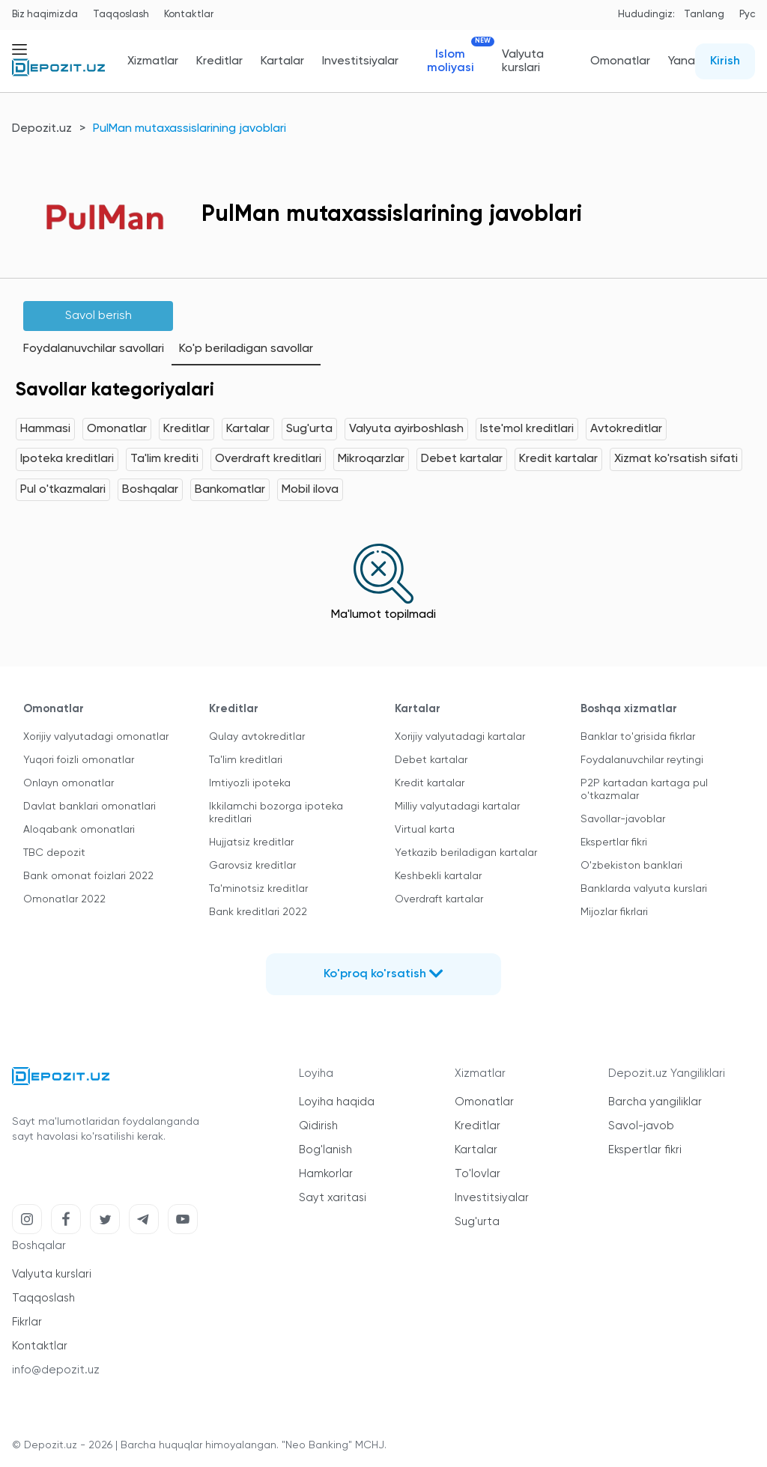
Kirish (725, 61)
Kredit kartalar (558, 459)
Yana (681, 61)
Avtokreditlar (626, 429)
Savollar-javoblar (622, 819)
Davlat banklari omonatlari (89, 806)
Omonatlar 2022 (64, 899)
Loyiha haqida (337, 1102)
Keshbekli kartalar (438, 876)
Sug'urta (309, 429)
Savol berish (98, 316)
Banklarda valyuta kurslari (643, 889)
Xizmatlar (152, 61)
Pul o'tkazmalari (63, 490)
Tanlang (704, 14)
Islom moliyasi (456, 61)
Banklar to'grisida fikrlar (637, 737)
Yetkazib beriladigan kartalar (466, 853)
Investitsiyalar (360, 61)
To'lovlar (477, 1173)
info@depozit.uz (56, 1370)
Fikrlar (27, 1322)
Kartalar (282, 61)
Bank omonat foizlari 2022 (88, 876)
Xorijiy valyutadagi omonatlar (96, 737)
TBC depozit (54, 853)
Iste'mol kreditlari (527, 429)
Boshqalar (150, 490)
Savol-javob (641, 1126)
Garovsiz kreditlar (252, 865)
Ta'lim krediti (164, 459)
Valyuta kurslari (523, 61)
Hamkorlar (326, 1173)
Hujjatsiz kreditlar (251, 842)
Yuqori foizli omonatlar (78, 760)
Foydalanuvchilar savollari (93, 349)
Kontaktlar (188, 14)
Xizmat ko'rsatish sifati (676, 459)
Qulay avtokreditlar (257, 737)
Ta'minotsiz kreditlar (258, 889)
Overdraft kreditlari (268, 459)
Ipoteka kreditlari (67, 459)
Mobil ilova (310, 490)
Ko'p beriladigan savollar (246, 349)
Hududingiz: (646, 14)
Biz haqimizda (45, 14)
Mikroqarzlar (371, 459)
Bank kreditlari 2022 (258, 912)
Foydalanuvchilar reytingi (641, 760)
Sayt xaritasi (332, 1197)
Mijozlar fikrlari (614, 912)
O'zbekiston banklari (631, 865)
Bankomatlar (230, 490)
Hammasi (45, 429)
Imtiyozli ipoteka (250, 783)
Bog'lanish (325, 1149)
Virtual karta (425, 829)
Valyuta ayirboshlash (406, 429)
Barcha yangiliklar (655, 1102)
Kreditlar (219, 61)
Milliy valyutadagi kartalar (457, 806)
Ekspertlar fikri (613, 842)
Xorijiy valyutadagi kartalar (460, 737)
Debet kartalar (462, 459)
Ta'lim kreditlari (245, 760)
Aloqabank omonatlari (79, 829)
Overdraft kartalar (439, 899)
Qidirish (318, 1126)
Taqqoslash (121, 14)
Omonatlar (620, 61)
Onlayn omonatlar (68, 783)
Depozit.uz (42, 129)
